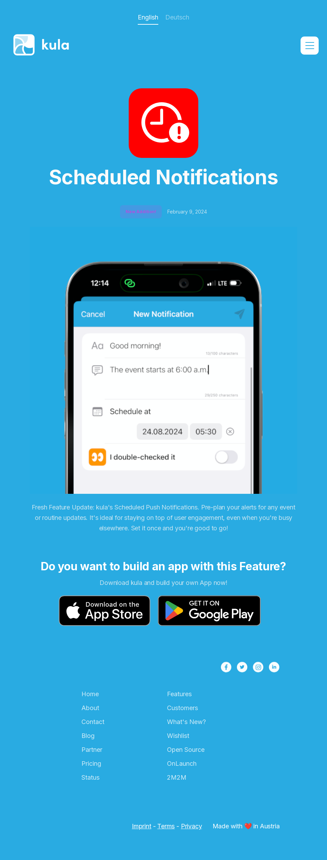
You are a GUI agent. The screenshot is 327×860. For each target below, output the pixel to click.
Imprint (141, 826)
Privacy (191, 826)
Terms (166, 826)
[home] (43, 45)
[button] (310, 46)
